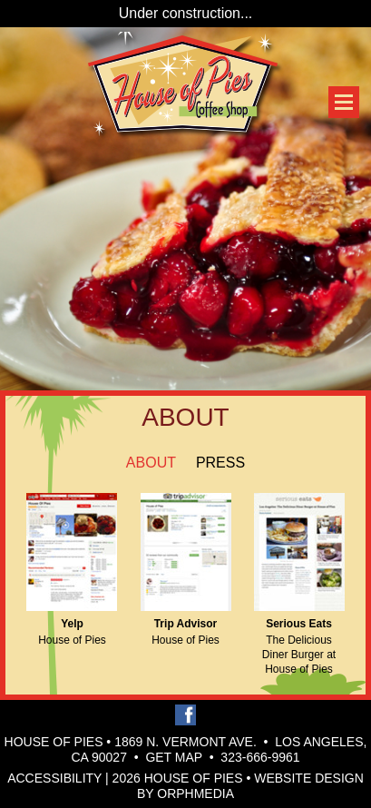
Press (220, 462)
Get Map (173, 757)
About (151, 462)
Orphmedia (195, 793)
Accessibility (54, 778)
